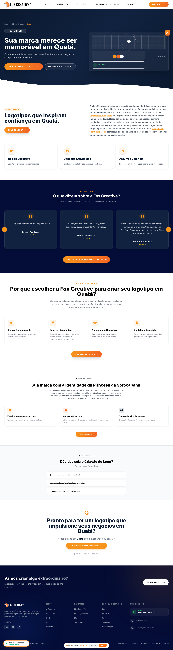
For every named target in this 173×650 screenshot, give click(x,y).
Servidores (78, 622)
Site (103, 618)
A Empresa (63, 4)
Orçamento (158, 4)
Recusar (93, 645)
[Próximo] (4, 229)
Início (47, 4)
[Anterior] (168, 229)
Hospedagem (107, 627)
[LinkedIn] (19, 627)
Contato (131, 4)
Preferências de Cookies (160, 643)
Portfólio (101, 4)
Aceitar (102, 645)
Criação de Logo (18, 24)
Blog (116, 4)
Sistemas (106, 622)
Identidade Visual (81, 609)
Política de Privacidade (139, 643)
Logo (104, 609)
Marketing (78, 618)
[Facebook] (13, 627)
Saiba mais (83, 645)
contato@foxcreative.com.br (146, 628)
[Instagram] (6, 627)
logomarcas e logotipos (101, 116)
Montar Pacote (52, 613)
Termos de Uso (122, 643)
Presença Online (81, 613)
